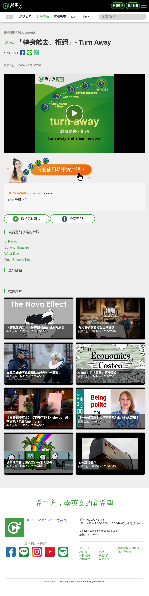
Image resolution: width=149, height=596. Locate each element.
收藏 (11, 42)
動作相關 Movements (20, 32)
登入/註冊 (133, 5)
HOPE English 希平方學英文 (46, 520)
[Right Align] (144, 6)
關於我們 (104, 555)
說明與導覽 (124, 551)
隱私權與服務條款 (128, 548)
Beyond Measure (16, 247)
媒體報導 (104, 559)
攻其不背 (84, 548)
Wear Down (12, 253)
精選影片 (25, 16)
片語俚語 (43, 16)
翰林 (86, 16)
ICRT (74, 16)
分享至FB (72, 219)
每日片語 (84, 555)
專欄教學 (60, 16)
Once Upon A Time (17, 259)
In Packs (10, 241)
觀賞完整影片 (26, 219)
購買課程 (118, 5)
